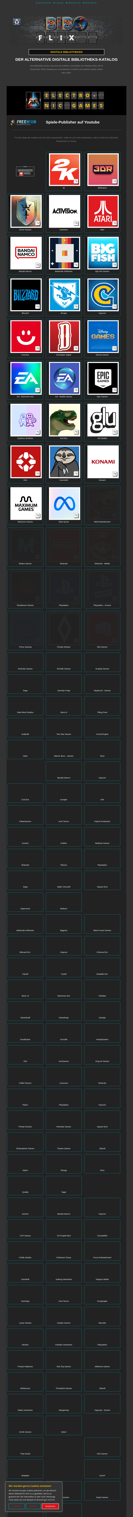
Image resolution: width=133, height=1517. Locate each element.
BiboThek (90, 3)
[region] (33, 1497)
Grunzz (58, 3)
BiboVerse (73, 3)
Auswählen (16, 1506)
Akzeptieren (50, 1506)
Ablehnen (33, 1506)
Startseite (43, 3)
